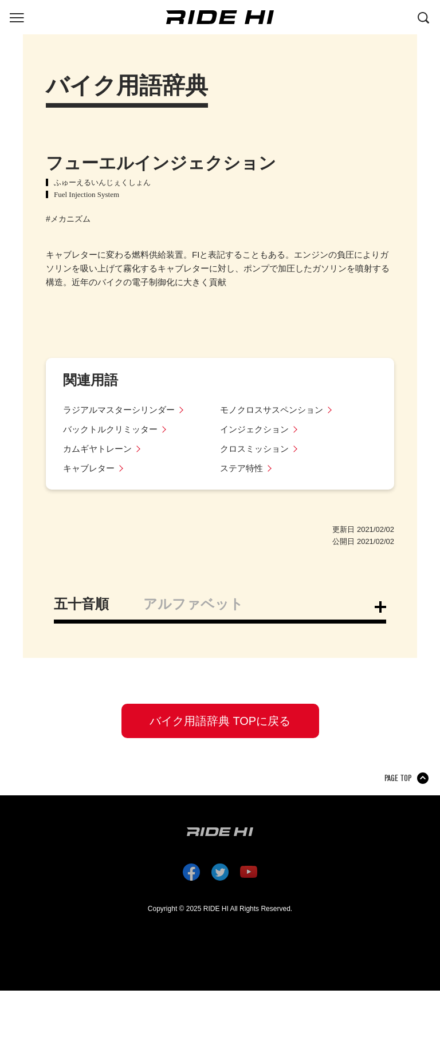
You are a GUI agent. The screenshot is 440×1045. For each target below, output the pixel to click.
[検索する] (423, 16)
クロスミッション (254, 449)
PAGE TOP (397, 778)
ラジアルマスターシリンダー (119, 410)
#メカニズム (68, 218)
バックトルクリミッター (110, 429)
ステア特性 (241, 468)
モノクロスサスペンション (271, 410)
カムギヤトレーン (97, 449)
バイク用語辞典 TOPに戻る (220, 721)
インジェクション (254, 429)
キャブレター (89, 468)
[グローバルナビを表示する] (16, 16)
